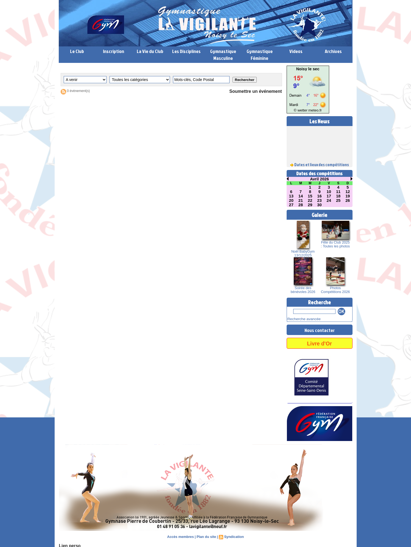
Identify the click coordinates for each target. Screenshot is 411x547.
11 (338, 191)
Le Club (77, 51)
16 (319, 196)
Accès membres (181, 536)
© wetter (302, 110)
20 (291, 200)
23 (319, 200)
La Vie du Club (150, 51)
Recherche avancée (300, 318)
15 (310, 196)
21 (300, 200)
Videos (296, 51)
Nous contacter (319, 329)
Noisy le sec (308, 69)
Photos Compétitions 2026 (335, 290)
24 (329, 200)
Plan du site (206, 536)
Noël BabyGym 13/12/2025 (303, 253)
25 (338, 200)
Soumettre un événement (252, 91)
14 (300, 196)
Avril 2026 (320, 179)
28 (300, 205)
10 (329, 191)
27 (291, 205)
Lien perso (68, 545)
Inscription (113, 51)
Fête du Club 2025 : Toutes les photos (335, 244)
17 (329, 196)
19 (348, 196)
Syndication (232, 536)
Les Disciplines (186, 51)
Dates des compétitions (319, 173)
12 (348, 191)
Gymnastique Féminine (260, 55)
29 (310, 205)
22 (310, 200)
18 (338, 196)
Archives (333, 51)
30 (319, 205)
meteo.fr (313, 110)
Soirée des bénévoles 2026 (303, 290)
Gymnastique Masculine (223, 55)
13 (291, 196)
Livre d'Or (319, 342)
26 (348, 200)
